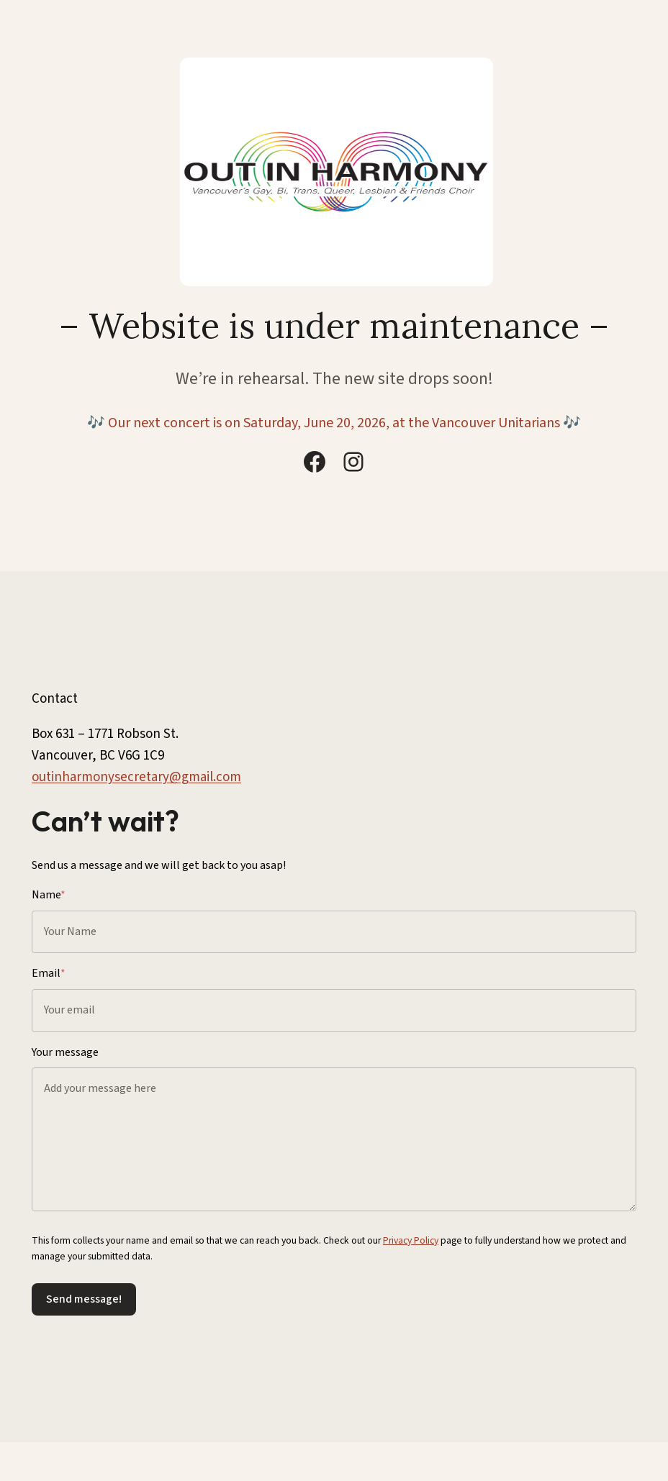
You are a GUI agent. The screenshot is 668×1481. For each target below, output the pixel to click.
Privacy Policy (410, 1240)
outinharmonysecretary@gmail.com (136, 777)
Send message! (84, 1299)
